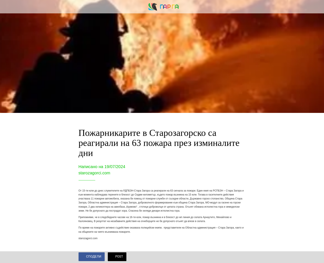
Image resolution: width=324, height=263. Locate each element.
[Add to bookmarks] (241, 257)
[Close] (8, 6)
